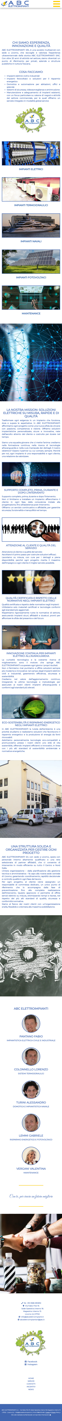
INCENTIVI (31, 1387)
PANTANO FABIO (31, 1036)
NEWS (31, 1389)
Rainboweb (28, 1415)
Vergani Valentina (31, 1168)
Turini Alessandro (31, 1102)
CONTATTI (31, 1384)
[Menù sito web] (56, 4)
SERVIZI (31, 1381)
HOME (31, 1378)
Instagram (31, 1364)
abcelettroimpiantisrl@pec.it (32, 1320)
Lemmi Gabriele (31, 1135)
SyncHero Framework (42, 1415)
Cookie (48, 1412)
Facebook (31, 1362)
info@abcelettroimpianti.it (32, 1317)
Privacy (53, 1412)
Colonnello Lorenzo (31, 1069)
